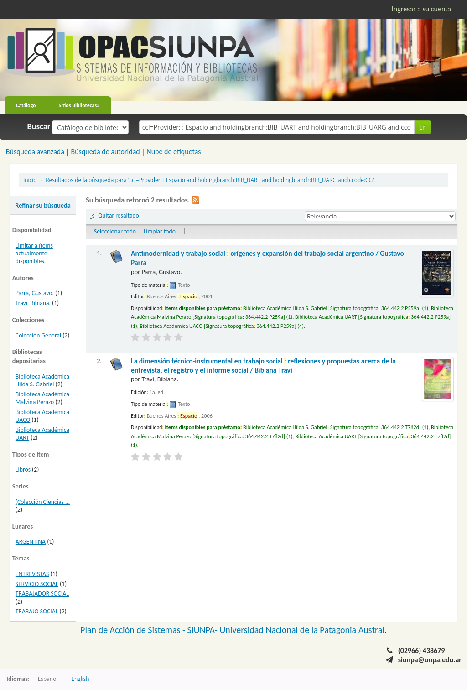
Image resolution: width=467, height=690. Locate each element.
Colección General (38, 335)
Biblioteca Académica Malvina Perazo (42, 398)
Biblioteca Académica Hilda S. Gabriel (42, 380)
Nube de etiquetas (173, 151)
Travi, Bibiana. (33, 303)
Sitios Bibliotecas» (79, 105)
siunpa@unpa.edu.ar (430, 659)
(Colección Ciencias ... (43, 502)
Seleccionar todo (115, 231)
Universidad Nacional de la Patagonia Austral (302, 629)
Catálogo (26, 105)
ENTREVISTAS (32, 574)
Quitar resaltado (118, 215)
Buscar (39, 126)
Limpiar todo (160, 231)
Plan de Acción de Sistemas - (133, 629)
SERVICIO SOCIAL (37, 584)
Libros (23, 469)
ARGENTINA (31, 541)
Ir (422, 127)
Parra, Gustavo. (35, 293)
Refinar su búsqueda (43, 205)
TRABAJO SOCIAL (37, 611)
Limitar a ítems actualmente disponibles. (34, 253)
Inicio (29, 179)
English (80, 678)
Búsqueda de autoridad (105, 151)
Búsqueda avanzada (35, 151)
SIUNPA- (203, 629)
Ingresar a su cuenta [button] (421, 9)
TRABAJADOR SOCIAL (42, 593)
